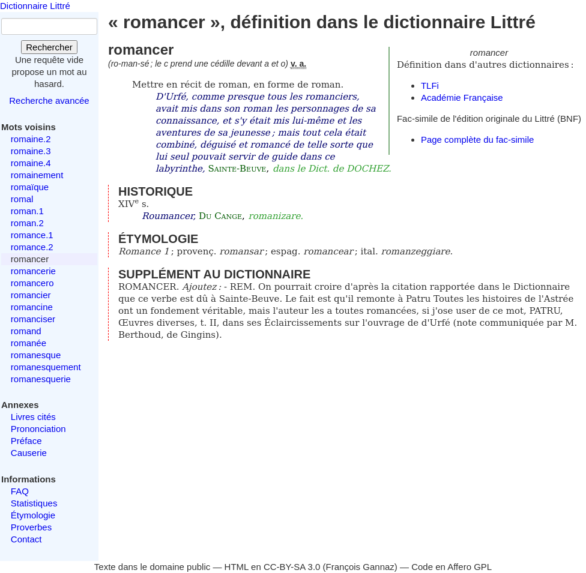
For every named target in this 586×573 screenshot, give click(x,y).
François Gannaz (360, 567)
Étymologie (33, 515)
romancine (32, 307)
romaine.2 (31, 139)
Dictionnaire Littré (35, 6)
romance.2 (32, 247)
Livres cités (33, 417)
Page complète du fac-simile (477, 139)
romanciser (33, 319)
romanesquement (46, 367)
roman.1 (27, 211)
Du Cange (220, 216)
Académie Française (462, 97)
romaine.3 (31, 151)
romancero (32, 283)
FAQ (20, 491)
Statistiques (34, 503)
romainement (37, 175)
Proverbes (31, 527)
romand (26, 331)
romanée (28, 343)
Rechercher (49, 47)
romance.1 (32, 235)
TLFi (430, 85)
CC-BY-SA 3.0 (292, 567)
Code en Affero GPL (451, 567)
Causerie (29, 453)
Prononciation (38, 429)
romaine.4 (31, 163)
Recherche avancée (49, 100)
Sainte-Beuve (237, 168)
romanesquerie (41, 379)
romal (22, 199)
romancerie (33, 271)
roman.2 (27, 223)
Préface (26, 441)
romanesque (36, 355)
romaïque (30, 187)
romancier (31, 295)
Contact (26, 539)
